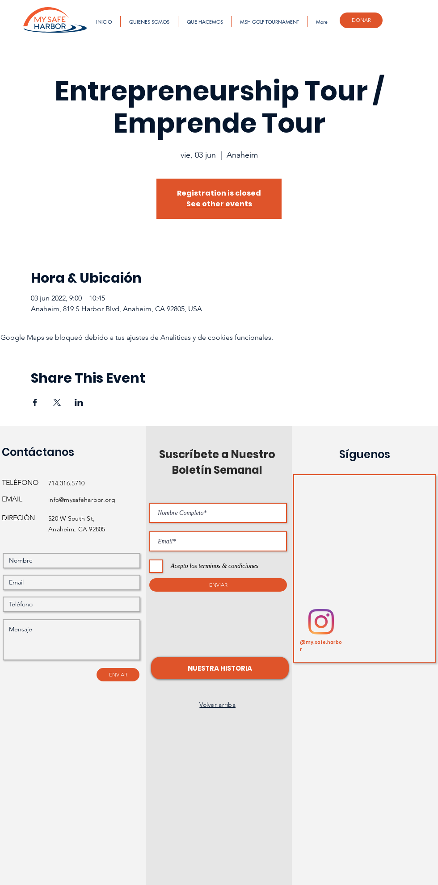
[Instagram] (321, 622)
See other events (219, 204)
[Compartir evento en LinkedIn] (79, 402)
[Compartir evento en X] (57, 402)
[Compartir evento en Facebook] (35, 402)
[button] (220, 668)
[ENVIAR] (118, 674)
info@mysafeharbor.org (81, 500)
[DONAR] (361, 20)
